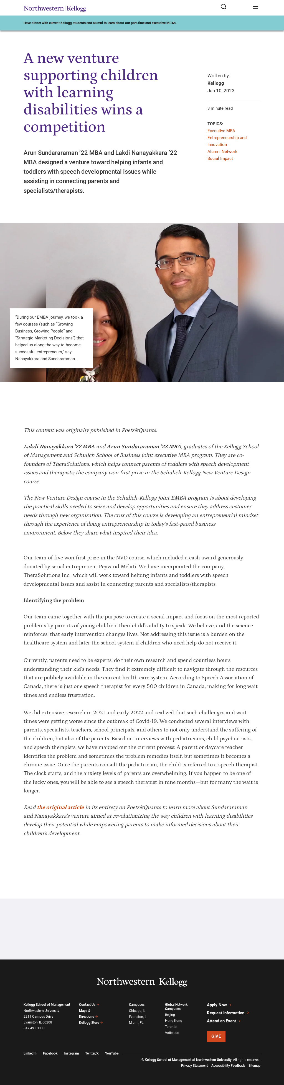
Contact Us (89, 1005)
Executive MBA (221, 130)
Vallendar (172, 1033)
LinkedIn (30, 1053)
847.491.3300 (34, 1028)
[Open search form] (234, 7)
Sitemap (254, 1066)
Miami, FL (136, 1023)
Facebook (50, 1053)
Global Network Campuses (176, 1007)
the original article (60, 807)
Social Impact (220, 158)
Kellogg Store (91, 1023)
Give (216, 1036)
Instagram (71, 1053)
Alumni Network (222, 151)
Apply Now (219, 1004)
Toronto (171, 1027)
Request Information (228, 1012)
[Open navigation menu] (255, 7)
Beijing (170, 1015)
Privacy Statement (194, 1066)
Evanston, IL (138, 1017)
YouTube (111, 1053)
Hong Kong (173, 1021)
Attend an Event (224, 1021)
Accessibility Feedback (228, 1066)
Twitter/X (92, 1053)
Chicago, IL (137, 1011)
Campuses (136, 1005)
